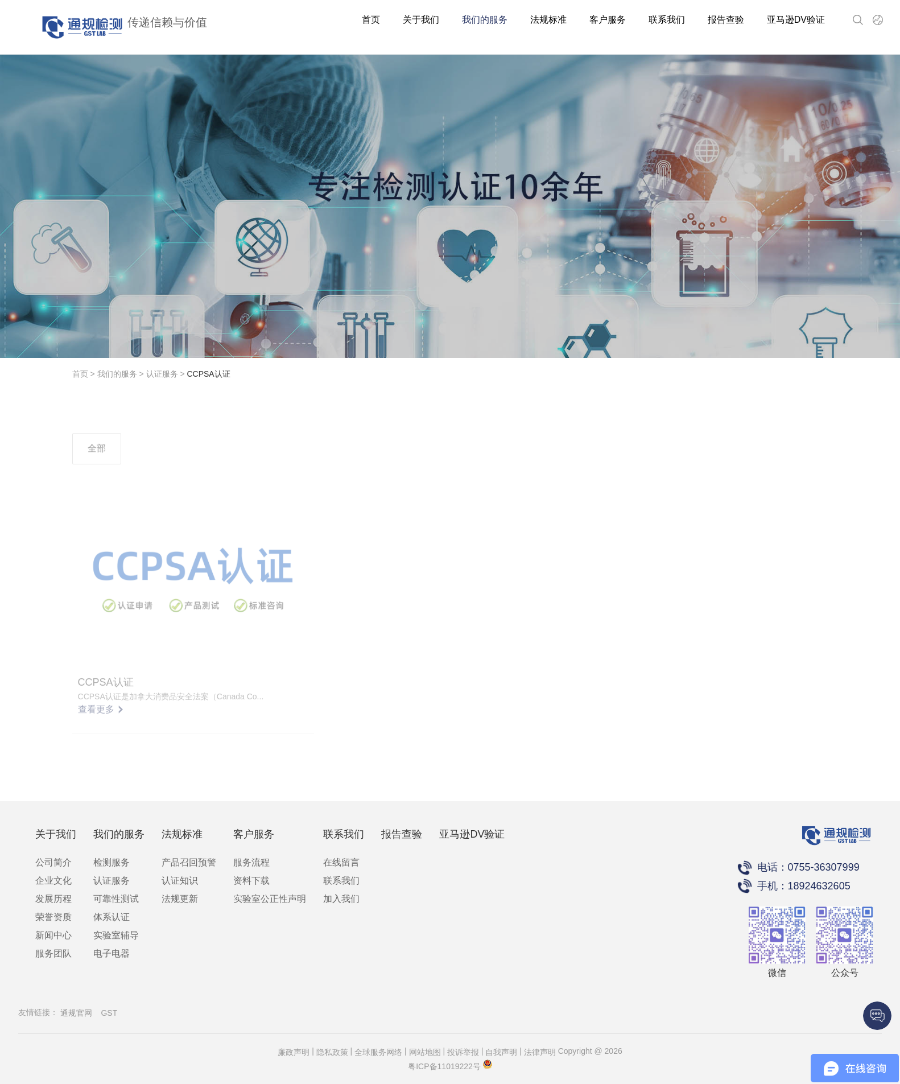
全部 (97, 462)
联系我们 (667, 19)
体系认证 (111, 917)
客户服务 (607, 19)
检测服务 (111, 862)
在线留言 (341, 862)
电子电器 (111, 953)
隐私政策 (332, 1052)
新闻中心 (53, 935)
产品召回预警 (189, 862)
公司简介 (53, 862)
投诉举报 (463, 1052)
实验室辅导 (116, 935)
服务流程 (251, 862)
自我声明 (501, 1052)
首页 (371, 19)
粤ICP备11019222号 (444, 1066)
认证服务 (162, 373)
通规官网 (76, 1012)
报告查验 (726, 19)
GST (109, 1012)
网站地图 (425, 1052)
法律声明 (540, 1052)
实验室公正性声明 (269, 899)
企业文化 (53, 880)
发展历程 (53, 899)
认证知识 (180, 880)
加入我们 (341, 899)
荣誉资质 (53, 917)
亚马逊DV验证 (796, 19)
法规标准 (548, 19)
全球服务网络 (378, 1052)
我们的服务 (484, 19)
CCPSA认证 (208, 373)
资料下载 (251, 880)
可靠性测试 (116, 899)
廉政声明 (293, 1052)
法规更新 (180, 899)
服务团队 (53, 953)
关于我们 (421, 19)
